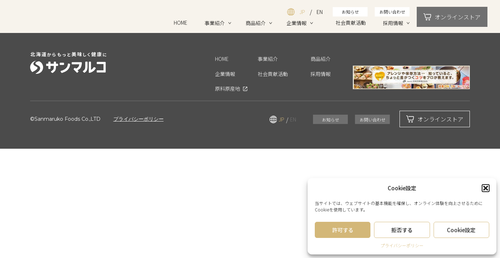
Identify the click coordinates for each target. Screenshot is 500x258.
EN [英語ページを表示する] (320, 11)
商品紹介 (256, 23)
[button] (485, 188)
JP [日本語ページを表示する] (302, 11)
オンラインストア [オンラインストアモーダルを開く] (452, 17)
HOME (180, 22)
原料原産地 (227, 89)
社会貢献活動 (351, 22)
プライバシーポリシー (402, 245)
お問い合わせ (392, 12)
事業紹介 (215, 23)
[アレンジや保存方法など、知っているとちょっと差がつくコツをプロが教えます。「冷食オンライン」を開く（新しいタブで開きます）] (411, 77)
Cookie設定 (461, 230)
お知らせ (350, 12)
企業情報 (296, 23)
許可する (343, 230)
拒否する (402, 230)
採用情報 (393, 23)
